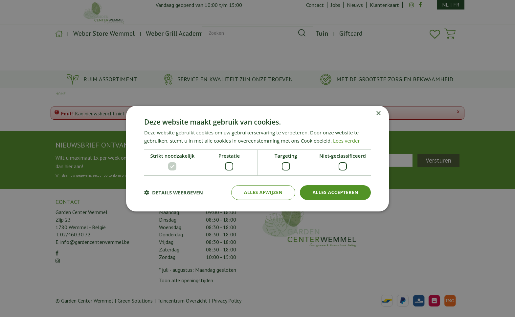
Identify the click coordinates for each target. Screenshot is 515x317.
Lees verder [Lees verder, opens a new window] (346, 140)
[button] (173, 192)
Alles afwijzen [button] (263, 192)
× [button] (378, 113)
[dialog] (257, 158)
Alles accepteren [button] (335, 192)
